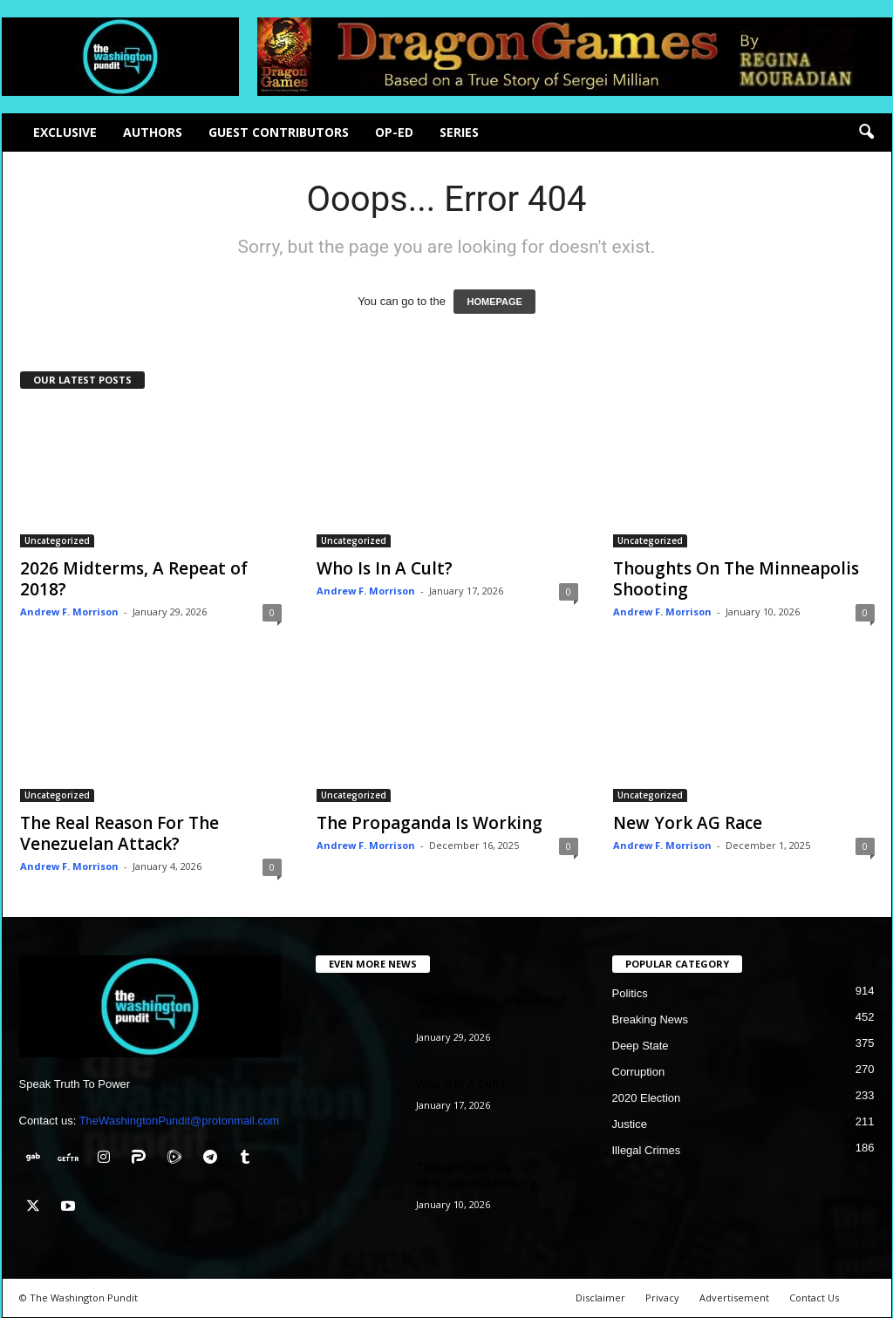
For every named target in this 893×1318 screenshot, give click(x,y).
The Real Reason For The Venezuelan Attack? (119, 833)
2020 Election (646, 1097)
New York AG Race (687, 823)
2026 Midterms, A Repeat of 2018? (134, 579)
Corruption (638, 1071)
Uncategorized (57, 540)
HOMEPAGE (494, 301)
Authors (152, 132)
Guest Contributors (278, 132)
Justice (629, 1124)
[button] (866, 132)
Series (459, 132)
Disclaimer (600, 1297)
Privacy (662, 1297)
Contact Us (814, 1297)
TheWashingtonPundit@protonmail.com (179, 1120)
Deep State (640, 1045)
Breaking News (650, 1019)
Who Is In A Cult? (385, 568)
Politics (630, 993)
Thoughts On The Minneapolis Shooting (736, 579)
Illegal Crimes (646, 1150)
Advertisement (734, 1297)
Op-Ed (394, 132)
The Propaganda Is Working (429, 823)
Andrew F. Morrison (69, 611)
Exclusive (65, 132)
